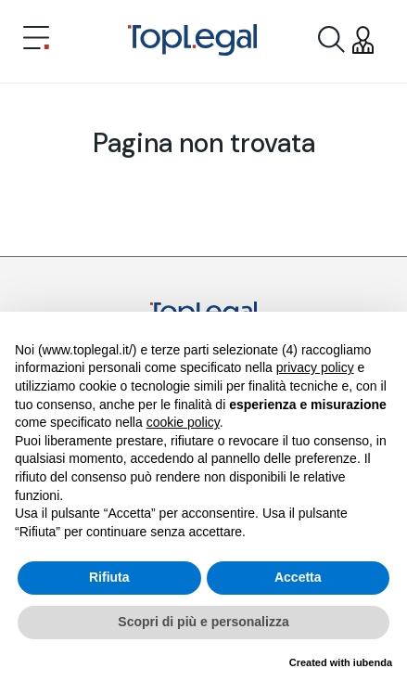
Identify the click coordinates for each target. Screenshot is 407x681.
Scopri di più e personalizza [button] (203, 621)
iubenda (372, 662)
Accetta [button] (298, 577)
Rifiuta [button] (109, 577)
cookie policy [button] (183, 422)
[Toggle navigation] (36, 40)
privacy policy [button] (315, 367)
